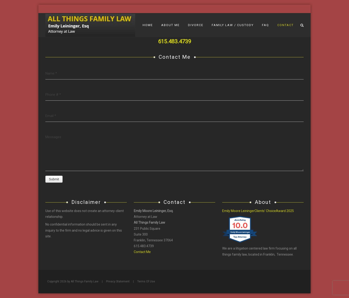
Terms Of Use (146, 281)
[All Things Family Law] (90, 25)
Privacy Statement (118, 281)
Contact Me (142, 252)
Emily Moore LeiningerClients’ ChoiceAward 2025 (258, 211)
